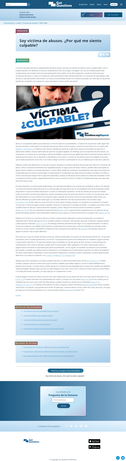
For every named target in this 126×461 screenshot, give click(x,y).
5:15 (45, 223)
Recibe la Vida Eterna (26, 15)
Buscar (92, 4)
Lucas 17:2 (20, 279)
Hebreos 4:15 (20, 285)
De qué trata (83, 4)
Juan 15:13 (30, 285)
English (18, 295)
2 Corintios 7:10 (21, 202)
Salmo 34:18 (85, 279)
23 (28, 210)
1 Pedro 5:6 (50, 255)
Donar (99, 4)
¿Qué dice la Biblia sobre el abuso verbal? (38, 315)
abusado (84, 229)
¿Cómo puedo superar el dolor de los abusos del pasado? (43, 329)
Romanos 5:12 (29, 149)
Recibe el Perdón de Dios (27, 17)
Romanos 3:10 (21, 210)
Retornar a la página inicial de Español (65, 370)
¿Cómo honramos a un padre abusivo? (37, 324)
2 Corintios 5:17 (93, 261)
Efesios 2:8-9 (62, 210)
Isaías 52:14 (95, 282)
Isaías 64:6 (69, 290)
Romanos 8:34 (88, 285)
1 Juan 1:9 (39, 223)
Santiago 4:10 (69, 255)
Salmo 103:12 (104, 213)
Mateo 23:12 (59, 255)
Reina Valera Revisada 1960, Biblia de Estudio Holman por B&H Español (48, 356)
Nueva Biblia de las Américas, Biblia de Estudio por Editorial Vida (46, 347)
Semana (114, 4)
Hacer (106, 4)
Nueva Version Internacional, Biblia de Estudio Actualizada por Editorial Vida (50, 351)
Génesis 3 (19, 149)
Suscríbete (113, 15)
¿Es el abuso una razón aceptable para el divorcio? (41, 311)
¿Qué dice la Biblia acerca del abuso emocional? (40, 320)
